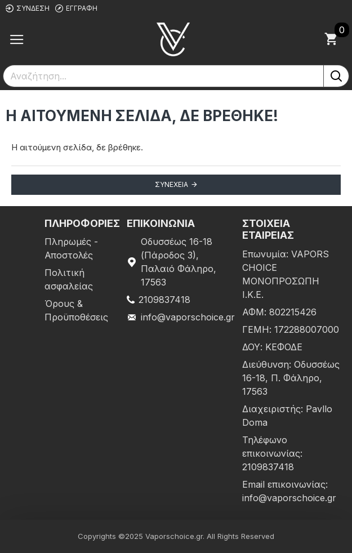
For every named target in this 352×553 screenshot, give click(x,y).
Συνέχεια (171, 184)
